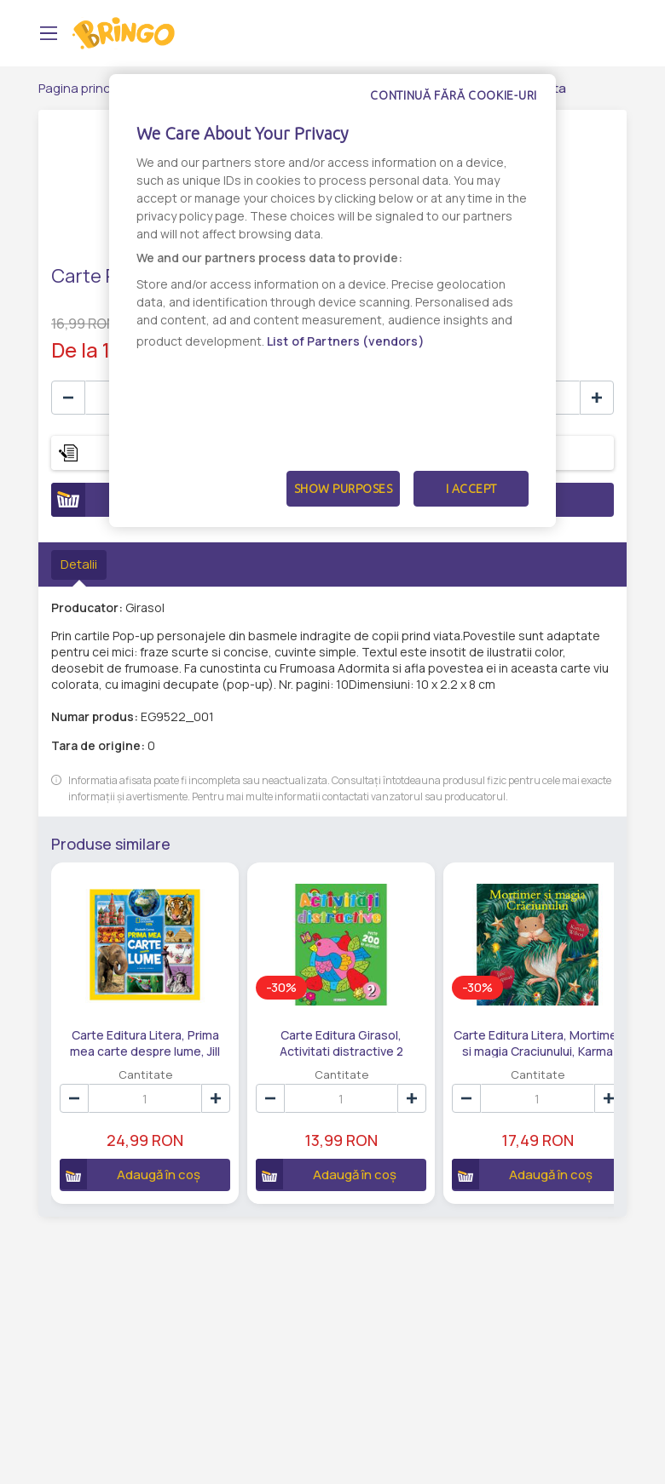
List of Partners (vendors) (346, 341)
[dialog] (332, 300)
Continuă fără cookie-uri (453, 95)
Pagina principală (88, 88)
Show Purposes (343, 489)
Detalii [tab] (79, 564)
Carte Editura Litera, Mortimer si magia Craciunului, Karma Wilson (476, 1023)
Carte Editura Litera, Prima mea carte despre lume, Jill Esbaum (132, 1023)
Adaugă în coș (124, 1155)
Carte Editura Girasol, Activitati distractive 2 (305, 1023)
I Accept (471, 489)
